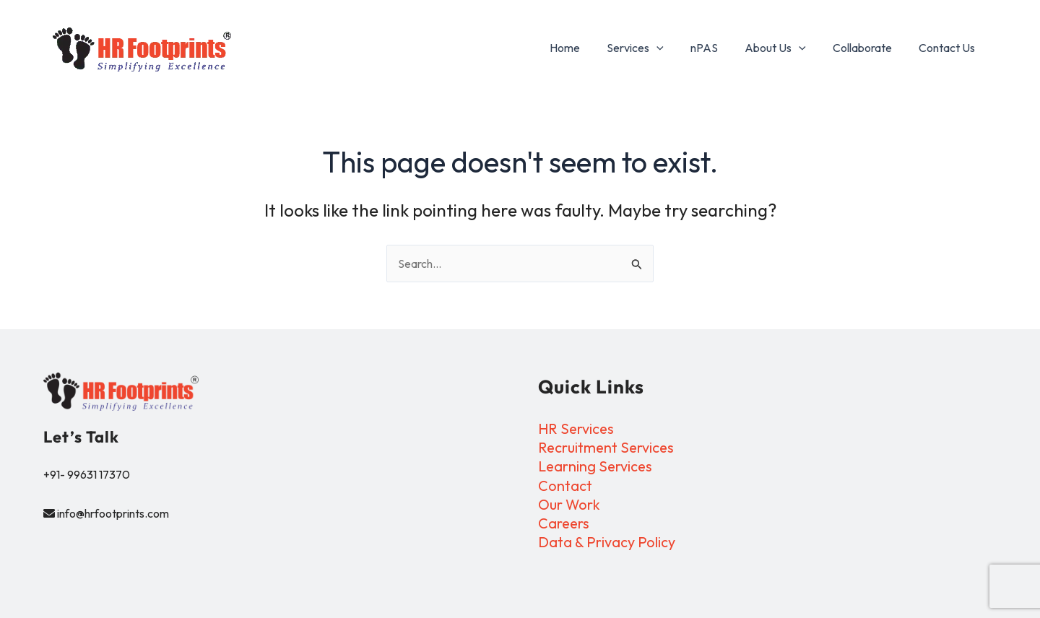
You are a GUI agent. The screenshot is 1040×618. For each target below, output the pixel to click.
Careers (564, 524)
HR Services (577, 428)
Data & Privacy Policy (606, 543)
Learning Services (596, 467)
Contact (565, 485)
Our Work (569, 505)
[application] (674, 48)
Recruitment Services (607, 447)
